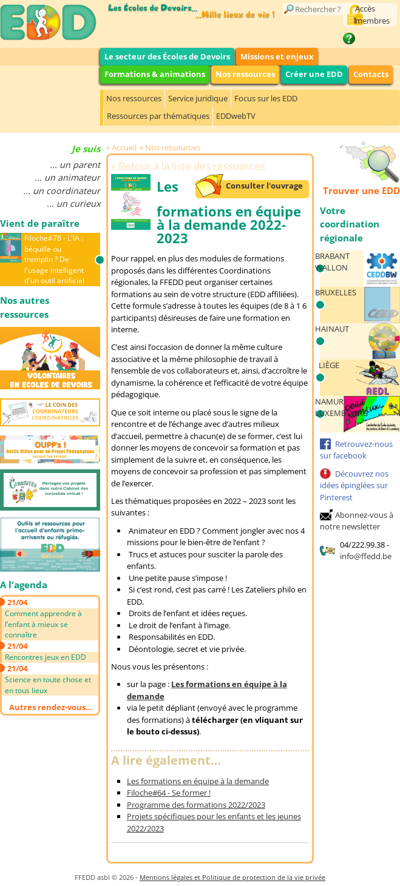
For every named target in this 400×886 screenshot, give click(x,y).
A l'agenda (23, 585)
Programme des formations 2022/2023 (196, 804)
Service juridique (198, 98)
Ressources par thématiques (158, 115)
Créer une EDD (314, 74)
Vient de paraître (40, 223)
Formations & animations (154, 74)
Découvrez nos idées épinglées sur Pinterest (354, 485)
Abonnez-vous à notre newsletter (356, 520)
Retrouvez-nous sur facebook (356, 449)
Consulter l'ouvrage (264, 185)
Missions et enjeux (277, 56)
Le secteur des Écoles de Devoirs (167, 56)
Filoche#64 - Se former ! (169, 792)
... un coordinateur (61, 190)
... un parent (75, 164)
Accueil (124, 147)
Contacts (370, 74)
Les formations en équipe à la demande (198, 781)
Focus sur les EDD (265, 98)
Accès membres (372, 14)
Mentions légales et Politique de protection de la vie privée (232, 877)
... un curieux (73, 203)
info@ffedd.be (366, 556)
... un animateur (67, 177)
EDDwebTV (236, 115)
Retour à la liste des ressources (191, 166)
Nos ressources (245, 74)
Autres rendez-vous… (50, 707)
